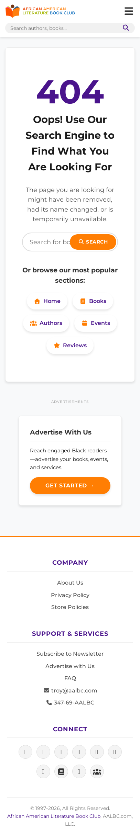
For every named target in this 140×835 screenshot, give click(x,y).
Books (92, 301)
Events (95, 323)
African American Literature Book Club (53, 816)
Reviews (70, 345)
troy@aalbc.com (70, 690)
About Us (70, 582)
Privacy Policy (70, 595)
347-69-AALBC (70, 702)
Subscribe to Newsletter (70, 654)
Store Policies (70, 607)
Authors (46, 323)
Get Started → (70, 485)
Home (47, 301)
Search (93, 242)
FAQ (70, 678)
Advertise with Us (70, 666)
